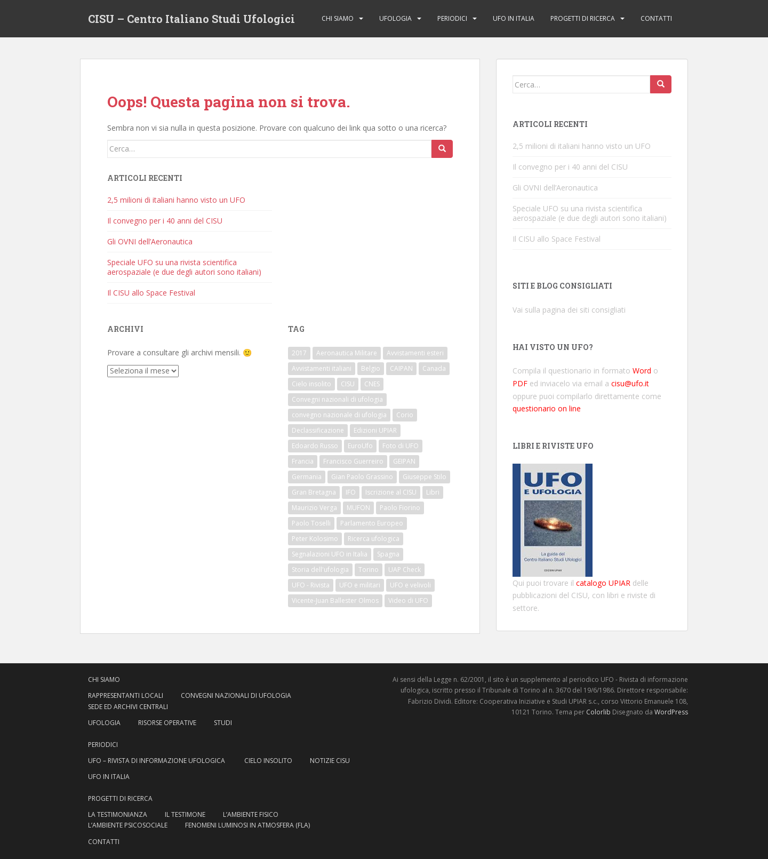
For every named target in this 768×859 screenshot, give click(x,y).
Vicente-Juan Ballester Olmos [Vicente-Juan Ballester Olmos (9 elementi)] (335, 600)
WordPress (671, 712)
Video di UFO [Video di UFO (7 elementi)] (408, 600)
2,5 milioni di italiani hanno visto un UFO (176, 200)
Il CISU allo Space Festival (151, 293)
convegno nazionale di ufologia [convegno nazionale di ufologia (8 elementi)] (339, 414)
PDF (520, 383)
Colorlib (598, 712)
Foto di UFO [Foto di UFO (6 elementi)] (400, 445)
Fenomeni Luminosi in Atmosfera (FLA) (247, 825)
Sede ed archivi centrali (128, 706)
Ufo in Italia (513, 18)
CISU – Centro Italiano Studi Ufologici (191, 19)
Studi (223, 722)
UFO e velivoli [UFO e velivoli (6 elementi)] (410, 585)
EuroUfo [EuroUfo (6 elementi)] (360, 445)
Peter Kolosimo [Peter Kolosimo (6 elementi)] (315, 538)
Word (642, 370)
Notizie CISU (330, 760)
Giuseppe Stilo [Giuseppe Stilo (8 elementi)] (424, 476)
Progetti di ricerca (582, 18)
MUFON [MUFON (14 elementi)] (358, 507)
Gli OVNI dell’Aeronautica (150, 241)
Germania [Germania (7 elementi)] (307, 476)
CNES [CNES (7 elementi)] (372, 383)
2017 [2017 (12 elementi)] (299, 352)
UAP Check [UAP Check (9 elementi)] (404, 569)
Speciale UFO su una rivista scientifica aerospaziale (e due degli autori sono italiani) (184, 267)
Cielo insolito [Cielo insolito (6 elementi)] (311, 383)
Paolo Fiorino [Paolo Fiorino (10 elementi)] (400, 507)
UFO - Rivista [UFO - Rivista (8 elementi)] (311, 585)
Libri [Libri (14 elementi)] (432, 492)
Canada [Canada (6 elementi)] (434, 368)
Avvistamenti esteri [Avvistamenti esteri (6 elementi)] (415, 352)
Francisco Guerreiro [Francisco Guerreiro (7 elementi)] (353, 461)
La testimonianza (117, 814)
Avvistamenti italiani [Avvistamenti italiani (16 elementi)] (321, 368)
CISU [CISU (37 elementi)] (348, 383)
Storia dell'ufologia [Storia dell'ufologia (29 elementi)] (320, 569)
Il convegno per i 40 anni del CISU (164, 221)
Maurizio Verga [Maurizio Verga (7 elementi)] (314, 507)
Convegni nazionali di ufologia (236, 695)
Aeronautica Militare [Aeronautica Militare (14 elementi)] (346, 352)
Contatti (656, 18)
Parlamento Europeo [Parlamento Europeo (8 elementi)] (371, 523)
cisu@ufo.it (630, 383)
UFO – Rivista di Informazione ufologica (157, 760)
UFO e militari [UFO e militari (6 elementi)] (359, 585)
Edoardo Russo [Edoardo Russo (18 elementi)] (315, 445)
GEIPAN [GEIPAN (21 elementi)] (404, 461)
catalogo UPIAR (603, 583)
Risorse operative (167, 722)
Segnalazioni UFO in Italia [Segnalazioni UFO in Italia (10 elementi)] (329, 554)
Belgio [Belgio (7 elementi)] (370, 368)
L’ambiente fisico (250, 814)
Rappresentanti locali (125, 695)
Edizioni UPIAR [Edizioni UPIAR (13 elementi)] (375, 430)
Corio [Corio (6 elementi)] (404, 414)
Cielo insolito (268, 760)
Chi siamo (338, 18)
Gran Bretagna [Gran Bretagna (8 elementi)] (314, 492)
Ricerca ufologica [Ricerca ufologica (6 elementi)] (373, 538)
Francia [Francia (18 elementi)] (303, 461)
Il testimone (185, 814)
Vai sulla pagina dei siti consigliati (569, 310)
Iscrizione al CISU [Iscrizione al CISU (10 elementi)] (391, 492)
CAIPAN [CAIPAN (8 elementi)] (401, 368)
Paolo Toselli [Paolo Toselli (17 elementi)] (311, 523)
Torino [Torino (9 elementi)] (368, 569)
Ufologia (395, 18)
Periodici (452, 18)
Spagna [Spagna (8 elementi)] (388, 554)
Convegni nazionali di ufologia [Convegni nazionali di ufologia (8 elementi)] (337, 399)
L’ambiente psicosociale (127, 825)
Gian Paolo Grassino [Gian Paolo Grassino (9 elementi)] (362, 476)
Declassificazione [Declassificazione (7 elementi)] (318, 430)
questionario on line (547, 408)
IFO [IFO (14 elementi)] (351, 492)
